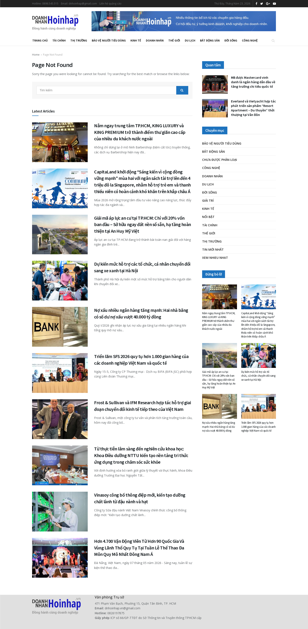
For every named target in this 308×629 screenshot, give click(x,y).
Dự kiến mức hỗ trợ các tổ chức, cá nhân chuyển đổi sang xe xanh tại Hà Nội (258, 375)
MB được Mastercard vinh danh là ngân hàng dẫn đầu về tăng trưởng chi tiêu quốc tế (253, 82)
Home (36, 54)
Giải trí (208, 200)
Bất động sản (210, 40)
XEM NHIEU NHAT (215, 258)
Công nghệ (250, 40)
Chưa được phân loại (219, 160)
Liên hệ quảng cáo (110, 3)
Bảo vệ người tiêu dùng (109, 40)
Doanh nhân (155, 40)
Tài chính (59, 40)
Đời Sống (230, 40)
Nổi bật (208, 217)
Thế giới (174, 40)
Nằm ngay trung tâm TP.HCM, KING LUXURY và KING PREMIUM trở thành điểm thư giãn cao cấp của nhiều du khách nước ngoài (139, 132)
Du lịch (190, 40)
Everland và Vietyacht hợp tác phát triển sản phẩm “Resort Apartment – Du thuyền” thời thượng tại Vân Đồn (253, 108)
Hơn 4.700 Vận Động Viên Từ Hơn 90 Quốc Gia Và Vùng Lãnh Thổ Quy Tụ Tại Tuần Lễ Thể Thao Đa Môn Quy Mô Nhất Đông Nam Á (139, 547)
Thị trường (78, 40)
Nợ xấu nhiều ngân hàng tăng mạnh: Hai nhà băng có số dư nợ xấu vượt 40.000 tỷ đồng (218, 426)
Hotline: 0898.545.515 (45, 3)
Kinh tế (135, 40)
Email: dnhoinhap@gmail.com (79, 3)
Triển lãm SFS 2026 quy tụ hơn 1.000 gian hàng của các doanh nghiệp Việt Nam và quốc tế (258, 426)
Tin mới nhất (213, 249)
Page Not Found (52, 54)
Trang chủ (40, 40)
